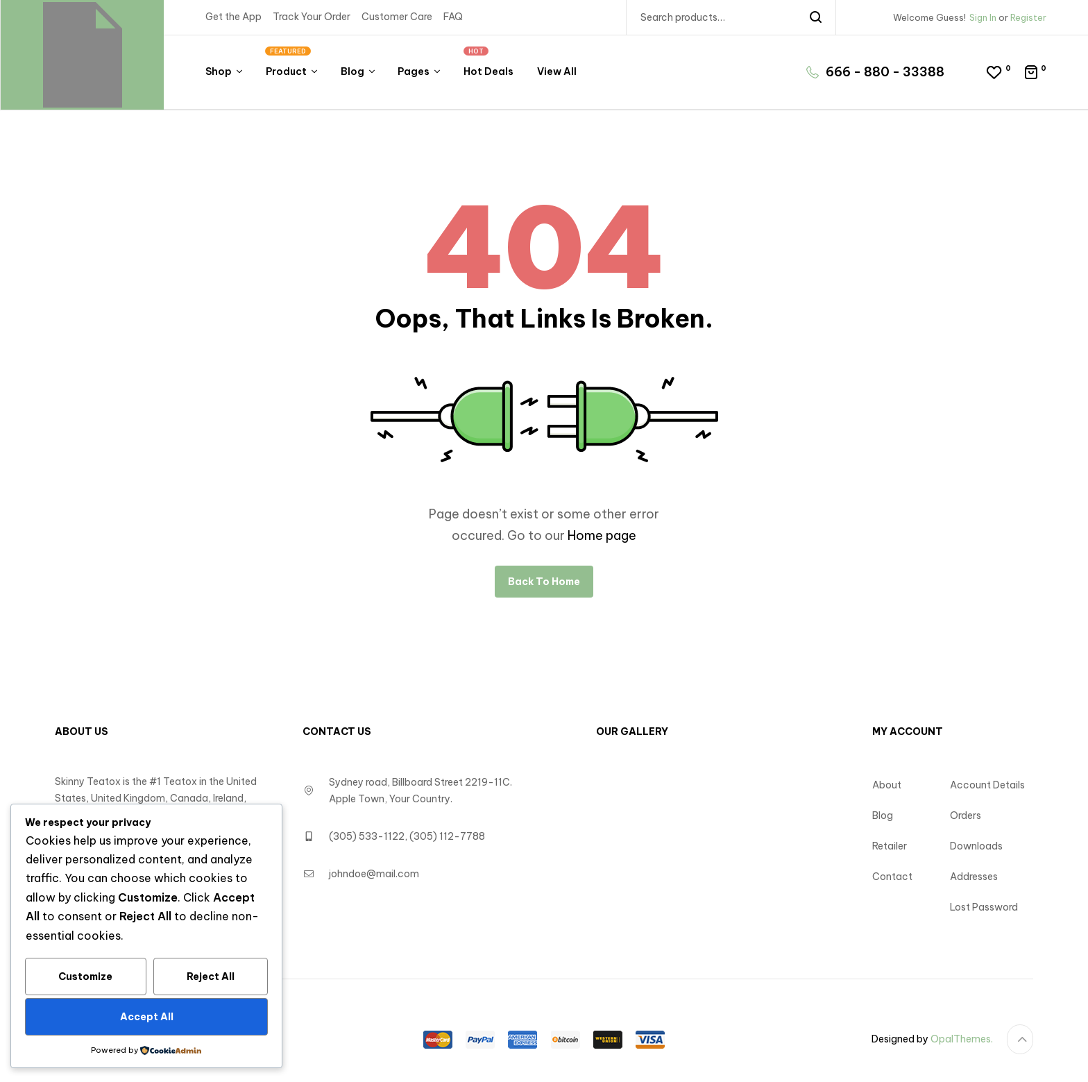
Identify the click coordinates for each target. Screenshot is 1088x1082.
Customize (85, 976)
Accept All (146, 1017)
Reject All (211, 976)
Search (816, 17)
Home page (602, 535)
